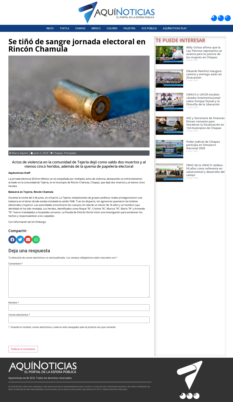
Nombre (13, 303)
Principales (70, 153)
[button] (12, 239)
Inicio (50, 28)
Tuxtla (64, 28)
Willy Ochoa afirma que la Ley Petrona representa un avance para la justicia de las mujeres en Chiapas (204, 52)
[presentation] (31, 338)
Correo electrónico (19, 315)
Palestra (129, 28)
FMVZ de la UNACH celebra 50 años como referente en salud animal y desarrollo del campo (205, 170)
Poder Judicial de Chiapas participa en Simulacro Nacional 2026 (203, 145)
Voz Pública (149, 28)
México (96, 28)
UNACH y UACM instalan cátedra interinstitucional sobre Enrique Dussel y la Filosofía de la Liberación (203, 99)
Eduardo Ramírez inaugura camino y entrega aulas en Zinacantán (204, 74)
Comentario (15, 264)
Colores (112, 28)
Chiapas (80, 28)
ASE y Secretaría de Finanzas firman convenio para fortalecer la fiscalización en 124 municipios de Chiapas (205, 123)
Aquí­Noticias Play (175, 28)
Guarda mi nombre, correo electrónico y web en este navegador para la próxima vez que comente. (63, 327)
